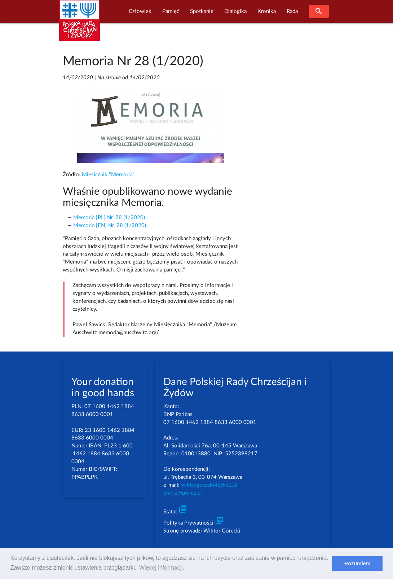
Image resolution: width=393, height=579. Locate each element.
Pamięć (170, 11)
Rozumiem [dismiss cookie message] (357, 563)
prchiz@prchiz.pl (182, 493)
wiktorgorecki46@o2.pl (209, 485)
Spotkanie (201, 11)
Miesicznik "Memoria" (108, 174)
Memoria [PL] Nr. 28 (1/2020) (109, 217)
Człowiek (140, 11)
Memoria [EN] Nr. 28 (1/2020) (109, 225)
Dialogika (235, 11)
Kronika (266, 11)
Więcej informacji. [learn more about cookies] (161, 568)
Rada (292, 11)
